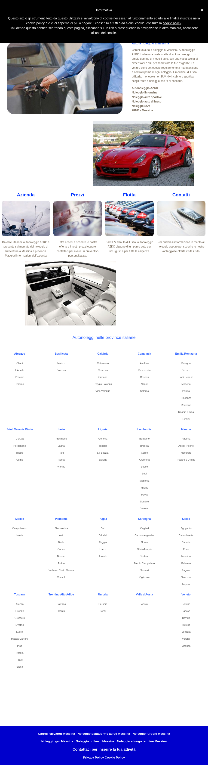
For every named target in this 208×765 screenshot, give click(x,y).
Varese (144, 508)
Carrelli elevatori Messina (56, 733)
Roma (61, 459)
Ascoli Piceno (186, 445)
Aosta (144, 604)
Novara (61, 556)
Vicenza (186, 645)
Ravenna (186, 405)
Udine (19, 459)
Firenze (19, 611)
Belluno (186, 604)
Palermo (186, 563)
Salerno (144, 391)
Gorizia (20, 438)
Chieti (19, 363)
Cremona (144, 459)
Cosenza (103, 370)
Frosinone (61, 438)
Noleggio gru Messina (57, 741)
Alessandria (61, 528)
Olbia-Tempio (144, 549)
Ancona (186, 438)
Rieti (61, 452)
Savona (102, 459)
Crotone (102, 377)
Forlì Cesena (186, 377)
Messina (186, 556)
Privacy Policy (93, 757)
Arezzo (20, 604)
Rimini (186, 419)
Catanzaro (103, 363)
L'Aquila (19, 370)
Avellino (144, 363)
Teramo (19, 384)
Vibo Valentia (102, 391)
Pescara (19, 377)
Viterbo (61, 466)
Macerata (186, 452)
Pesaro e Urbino (186, 459)
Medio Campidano (144, 563)
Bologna (186, 363)
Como (144, 452)
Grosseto (20, 617)
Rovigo (186, 617)
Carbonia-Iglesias (144, 535)
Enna (186, 549)
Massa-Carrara (19, 638)
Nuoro (144, 542)
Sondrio (144, 501)
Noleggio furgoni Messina (151, 733)
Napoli (144, 384)
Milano (144, 487)
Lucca (19, 631)
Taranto (103, 556)
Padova (186, 611)
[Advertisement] (53, 153)
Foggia (103, 542)
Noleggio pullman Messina (95, 741)
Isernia (19, 535)
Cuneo (61, 549)
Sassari (144, 570)
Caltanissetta (186, 535)
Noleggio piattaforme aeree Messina (103, 733)
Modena (186, 384)
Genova (102, 438)
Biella (61, 542)
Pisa (19, 645)
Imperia (103, 445)
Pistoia (19, 652)
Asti (61, 535)
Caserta (144, 377)
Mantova (144, 480)
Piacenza (186, 397)
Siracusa (186, 577)
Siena (19, 666)
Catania (186, 542)
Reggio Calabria (103, 384)
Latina (61, 445)
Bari (103, 528)
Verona (186, 638)
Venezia (185, 631)
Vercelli (61, 577)
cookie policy (172, 23)
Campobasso (19, 528)
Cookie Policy (115, 757)
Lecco (144, 466)
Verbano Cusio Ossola (61, 570)
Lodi (144, 473)
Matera (61, 363)
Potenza (61, 370)
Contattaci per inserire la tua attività (104, 749)
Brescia (144, 445)
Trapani (186, 584)
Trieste (19, 452)
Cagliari (144, 528)
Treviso (186, 624)
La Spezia (103, 452)
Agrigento (185, 528)
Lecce (102, 549)
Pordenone (19, 445)
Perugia (102, 604)
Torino (61, 563)
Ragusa (186, 570)
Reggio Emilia (186, 412)
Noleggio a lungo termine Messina (142, 741)
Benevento (144, 370)
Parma (186, 391)
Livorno (19, 624)
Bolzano (61, 604)
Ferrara (186, 370)
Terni (103, 611)
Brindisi (103, 535)
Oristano (144, 556)
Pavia (144, 494)
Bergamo (144, 438)
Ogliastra (144, 577)
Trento (61, 611)
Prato (20, 659)
